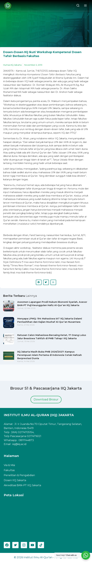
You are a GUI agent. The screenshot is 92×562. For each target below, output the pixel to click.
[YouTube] (32, 545)
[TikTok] (41, 545)
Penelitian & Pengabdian (19, 475)
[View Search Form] (78, 5)
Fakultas (9, 470)
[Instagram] (24, 545)
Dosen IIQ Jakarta (15, 480)
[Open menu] (85, 5)
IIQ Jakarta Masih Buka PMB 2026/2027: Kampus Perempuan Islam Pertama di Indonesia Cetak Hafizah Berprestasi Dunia (49, 355)
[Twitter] (15, 545)
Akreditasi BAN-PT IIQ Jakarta (22, 485)
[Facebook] (7, 545)
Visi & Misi (9, 465)
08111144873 (26, 440)
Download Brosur (46, 399)
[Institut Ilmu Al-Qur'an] (9, 5)
